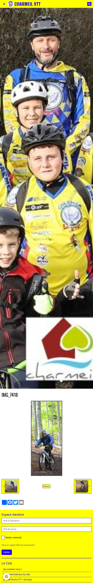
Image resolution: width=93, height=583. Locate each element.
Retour (46, 486)
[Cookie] (6, 576)
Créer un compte (9, 545)
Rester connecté (11, 537)
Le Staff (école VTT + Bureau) (17, 579)
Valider (6, 552)
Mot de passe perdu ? (26, 545)
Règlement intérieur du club (16, 574)
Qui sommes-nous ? (12, 569)
